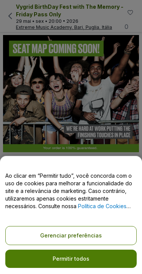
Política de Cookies (102, 206)
